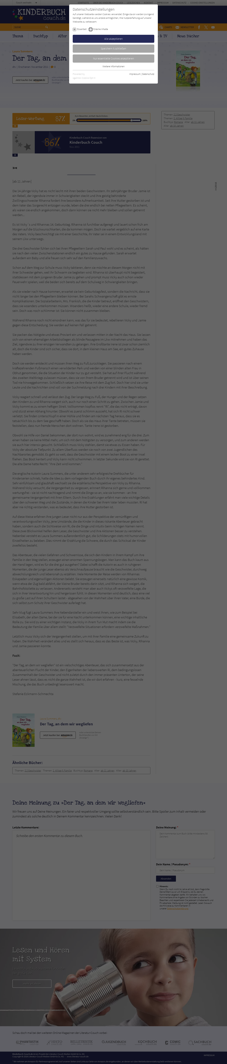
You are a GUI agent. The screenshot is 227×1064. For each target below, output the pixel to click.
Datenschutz (148, 74)
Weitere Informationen (113, 66)
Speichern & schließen (113, 48)
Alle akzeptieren (113, 38)
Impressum (134, 74)
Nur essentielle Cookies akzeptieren (113, 58)
